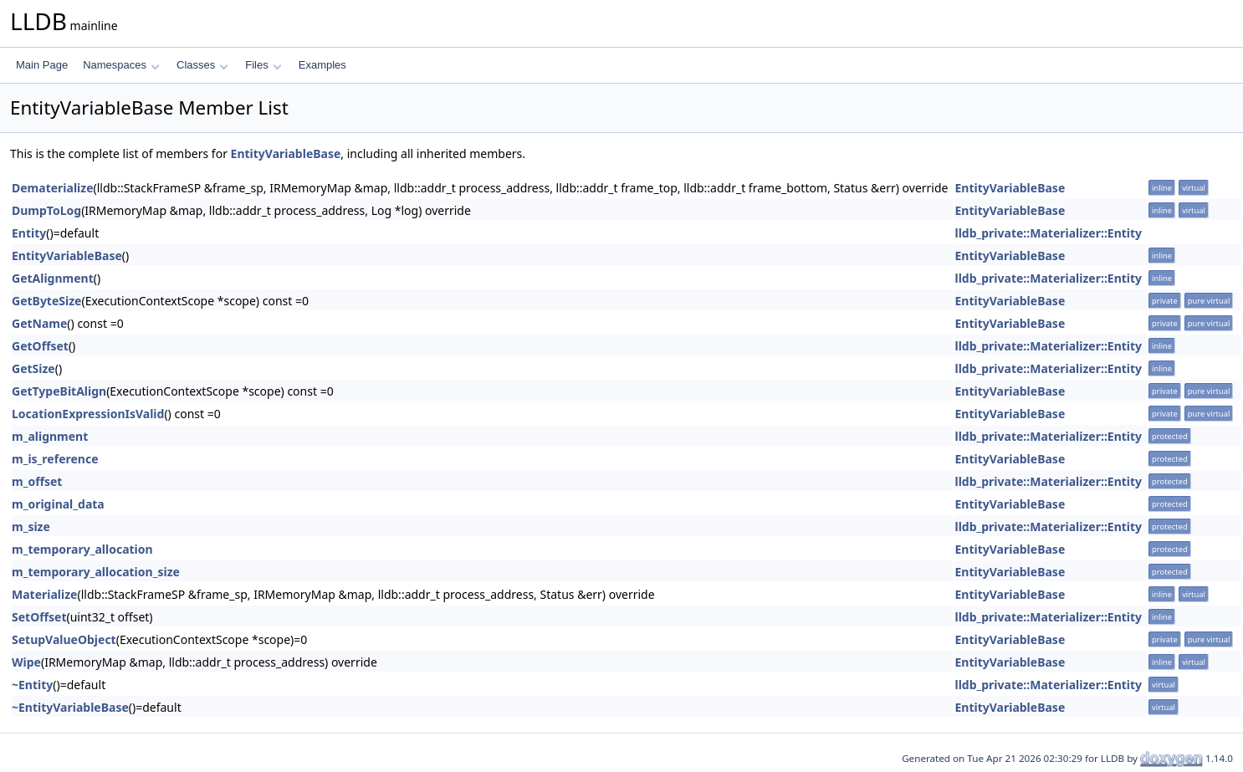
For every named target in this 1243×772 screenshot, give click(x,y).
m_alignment (50, 436)
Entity (29, 233)
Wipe (26, 662)
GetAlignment (53, 278)
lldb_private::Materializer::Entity (1048, 233)
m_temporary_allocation (82, 549)
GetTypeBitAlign (59, 391)
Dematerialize (53, 188)
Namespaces (121, 65)
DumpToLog (46, 210)
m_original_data (58, 504)
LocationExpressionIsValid (88, 414)
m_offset (37, 481)
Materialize (44, 594)
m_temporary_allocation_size (96, 572)
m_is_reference (55, 459)
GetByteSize (46, 301)
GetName (39, 323)
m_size (31, 526)
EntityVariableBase (286, 153)
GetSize (33, 368)
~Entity (32, 685)
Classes (202, 65)
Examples (322, 65)
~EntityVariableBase (70, 707)
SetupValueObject (64, 639)
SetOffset (39, 617)
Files (263, 65)
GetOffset (40, 346)
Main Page (42, 65)
